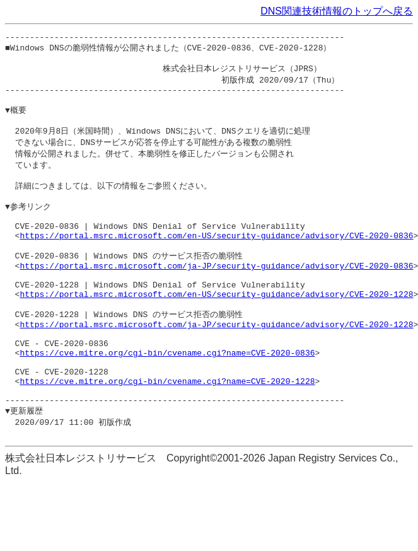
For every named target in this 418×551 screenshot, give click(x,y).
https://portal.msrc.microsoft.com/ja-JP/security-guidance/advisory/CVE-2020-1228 (216, 363)
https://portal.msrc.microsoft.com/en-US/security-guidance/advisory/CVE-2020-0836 (216, 260)
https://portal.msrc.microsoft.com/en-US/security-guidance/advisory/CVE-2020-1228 (216, 329)
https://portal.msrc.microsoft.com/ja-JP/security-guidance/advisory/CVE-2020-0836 (216, 295)
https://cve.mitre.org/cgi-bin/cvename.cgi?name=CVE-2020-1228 (167, 432)
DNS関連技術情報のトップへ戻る (336, 11)
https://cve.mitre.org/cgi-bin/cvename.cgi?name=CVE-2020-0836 (167, 397)
